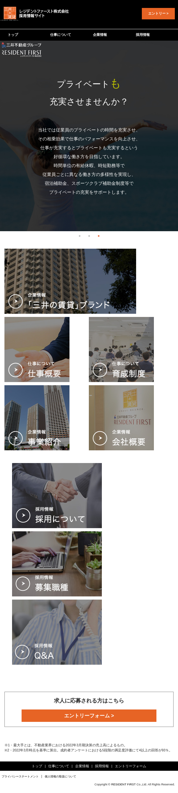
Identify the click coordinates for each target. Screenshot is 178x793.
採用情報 (143, 35)
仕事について (60, 35)
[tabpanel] (89, 136)
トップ (13, 35)
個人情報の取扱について (60, 776)
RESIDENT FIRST (123, 784)
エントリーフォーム (130, 766)
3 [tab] (99, 236)
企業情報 (100, 35)
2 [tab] (89, 236)
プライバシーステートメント (20, 776)
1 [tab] (79, 236)
